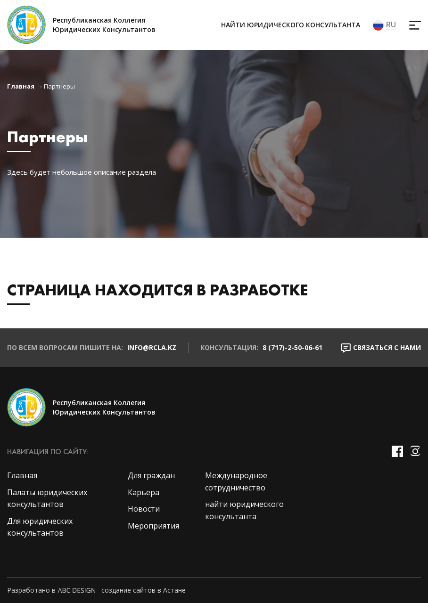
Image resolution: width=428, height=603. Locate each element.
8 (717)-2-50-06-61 (292, 347)
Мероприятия (153, 526)
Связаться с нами (381, 348)
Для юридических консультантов (40, 527)
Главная (20, 86)
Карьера (143, 492)
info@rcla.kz (151, 347)
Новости (144, 509)
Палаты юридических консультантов (47, 498)
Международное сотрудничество (236, 481)
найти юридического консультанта (290, 24)
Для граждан (151, 475)
